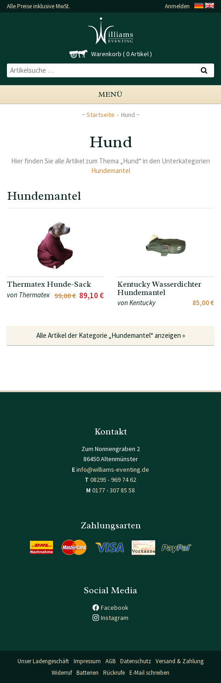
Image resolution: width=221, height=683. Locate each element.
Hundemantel (110, 170)
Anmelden (177, 6)
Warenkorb (106, 54)
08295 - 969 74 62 (113, 479)
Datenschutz (135, 661)
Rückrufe (114, 673)
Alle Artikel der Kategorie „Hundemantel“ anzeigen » (110, 335)
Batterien (87, 673)
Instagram (114, 618)
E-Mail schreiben (149, 673)
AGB (110, 661)
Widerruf (62, 673)
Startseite (101, 114)
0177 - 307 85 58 (113, 490)
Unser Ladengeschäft (43, 661)
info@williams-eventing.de (112, 469)
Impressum (87, 661)
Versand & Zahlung (180, 661)
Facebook (114, 607)
